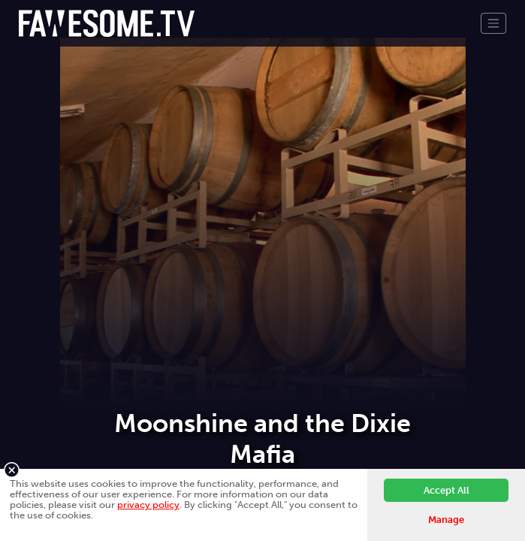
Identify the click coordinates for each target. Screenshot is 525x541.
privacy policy (148, 504)
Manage (446, 519)
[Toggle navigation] (493, 23)
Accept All (446, 490)
